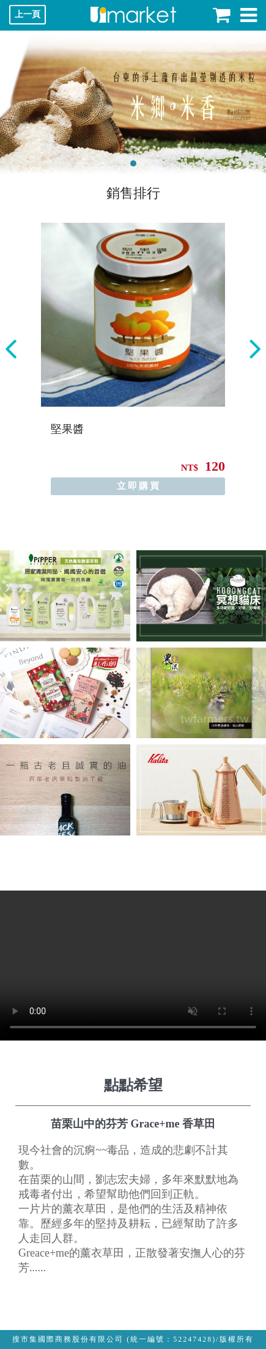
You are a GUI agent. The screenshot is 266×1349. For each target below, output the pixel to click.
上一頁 (27, 14)
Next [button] (254, 349)
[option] (133, 359)
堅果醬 (67, 429)
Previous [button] (11, 349)
